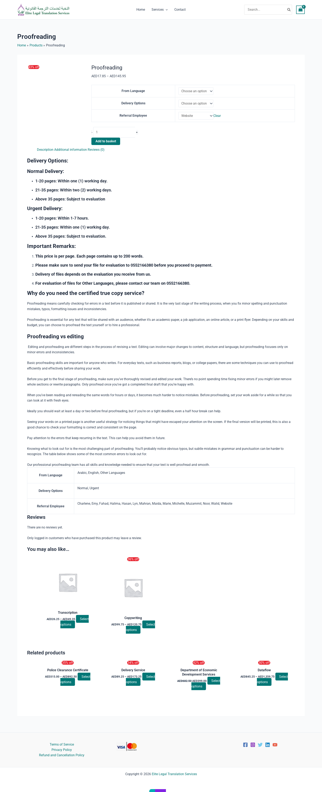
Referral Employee (133, 118)
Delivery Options (133, 105)
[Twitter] (260, 744)
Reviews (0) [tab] (96, 152)
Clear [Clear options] (217, 118)
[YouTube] (275, 744)
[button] (166, 9)
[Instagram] (252, 744)
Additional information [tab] (70, 152)
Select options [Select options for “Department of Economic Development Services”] (205, 686)
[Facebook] (245, 744)
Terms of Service (62, 744)
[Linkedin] (267, 744)
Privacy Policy (62, 750)
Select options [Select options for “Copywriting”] (140, 629)
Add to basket (105, 144)
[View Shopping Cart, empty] (300, 10)
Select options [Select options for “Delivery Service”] (140, 682)
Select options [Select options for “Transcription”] (74, 624)
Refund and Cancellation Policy (61, 755)
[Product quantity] (114, 135)
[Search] (289, 9)
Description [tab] (45, 152)
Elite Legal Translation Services (174, 774)
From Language (133, 91)
